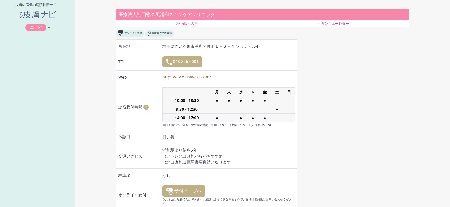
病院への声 (187, 23)
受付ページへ (184, 191)
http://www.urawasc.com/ (186, 77)
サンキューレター (333, 23)
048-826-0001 (182, 62)
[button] (146, 107)
